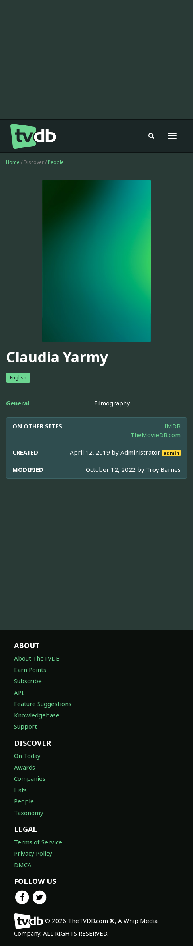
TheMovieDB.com (155, 435)
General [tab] (17, 403)
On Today (27, 756)
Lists (20, 790)
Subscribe (28, 681)
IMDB (173, 426)
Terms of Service (38, 842)
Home (13, 162)
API (19, 692)
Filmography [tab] (112, 403)
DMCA (23, 865)
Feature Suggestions (42, 704)
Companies (29, 778)
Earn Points (30, 670)
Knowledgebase (36, 715)
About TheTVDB (37, 658)
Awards (24, 767)
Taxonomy (28, 813)
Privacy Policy (33, 853)
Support (25, 726)
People (56, 162)
